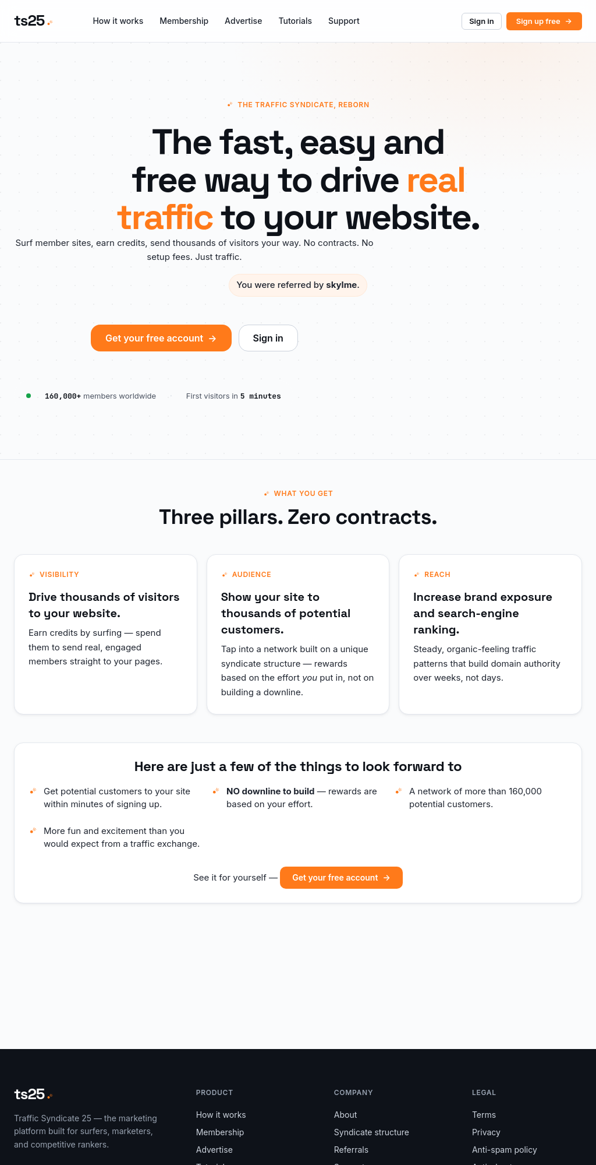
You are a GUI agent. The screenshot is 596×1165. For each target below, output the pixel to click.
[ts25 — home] (33, 21)
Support (344, 21)
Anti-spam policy (504, 1150)
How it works (118, 21)
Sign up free (544, 21)
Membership (183, 21)
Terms (484, 1115)
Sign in (481, 21)
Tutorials (295, 21)
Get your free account (161, 338)
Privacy (486, 1132)
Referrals (351, 1150)
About (345, 1115)
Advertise (243, 21)
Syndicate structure (371, 1132)
